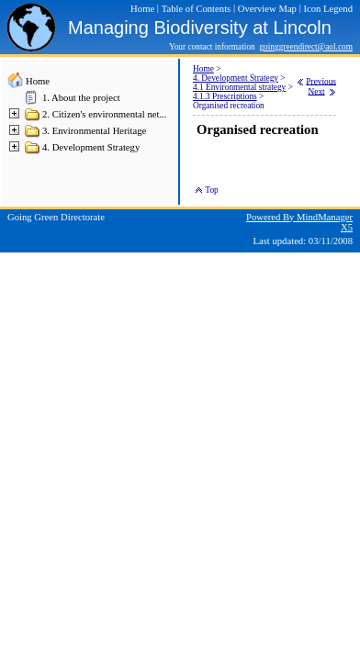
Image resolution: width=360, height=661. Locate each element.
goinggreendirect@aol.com (306, 46)
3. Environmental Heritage (94, 131)
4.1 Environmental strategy (239, 87)
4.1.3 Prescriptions (225, 96)
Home (38, 81)
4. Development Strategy (91, 147)
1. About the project (81, 98)
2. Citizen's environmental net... (104, 114)
